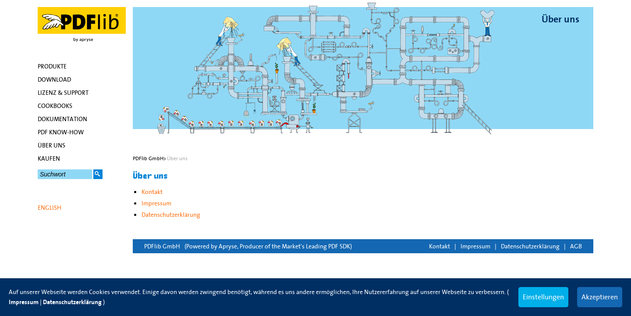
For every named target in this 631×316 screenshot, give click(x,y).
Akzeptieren (599, 296)
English (49, 207)
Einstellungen (543, 296)
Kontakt (439, 246)
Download (54, 79)
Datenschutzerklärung (530, 246)
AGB (576, 246)
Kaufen (49, 158)
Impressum (475, 246)
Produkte (52, 66)
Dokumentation (62, 119)
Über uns (51, 145)
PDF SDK (339, 246)
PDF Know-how (61, 132)
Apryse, (228, 246)
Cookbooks (55, 106)
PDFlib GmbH (162, 246)
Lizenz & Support (63, 92)
